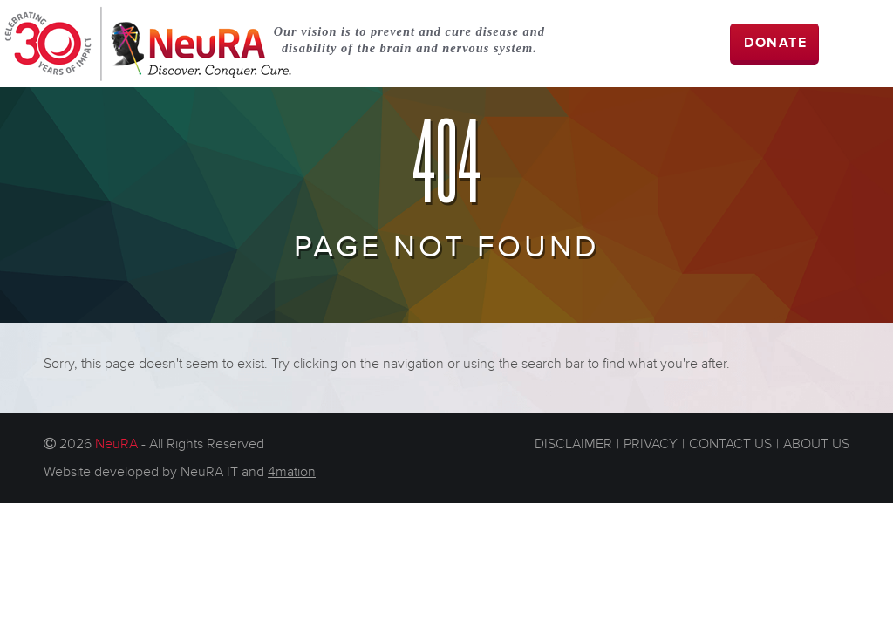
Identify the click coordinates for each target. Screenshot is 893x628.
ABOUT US (816, 444)
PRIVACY (651, 444)
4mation (292, 472)
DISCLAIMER (573, 444)
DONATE (776, 43)
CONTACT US (730, 444)
